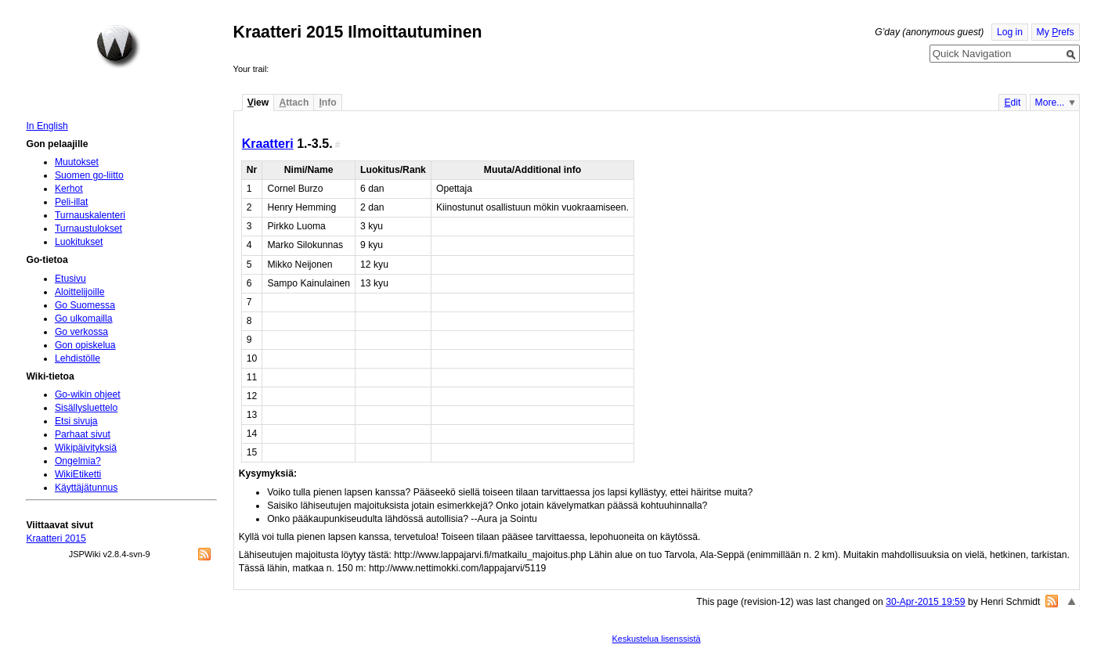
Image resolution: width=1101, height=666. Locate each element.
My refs (1055, 32)
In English (46, 126)
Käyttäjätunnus (86, 487)
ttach (294, 102)
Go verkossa (81, 331)
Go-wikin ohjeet (88, 394)
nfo (327, 102)
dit (1012, 102)
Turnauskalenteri (90, 215)
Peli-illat (71, 201)
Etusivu (70, 278)
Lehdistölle (77, 358)
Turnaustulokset (88, 228)
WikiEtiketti (78, 474)
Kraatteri (268, 143)
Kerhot (69, 188)
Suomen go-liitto (89, 175)
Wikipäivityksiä (86, 447)
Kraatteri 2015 (55, 538)
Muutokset (77, 162)
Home (118, 46)
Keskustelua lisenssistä (656, 638)
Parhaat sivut (82, 434)
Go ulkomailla (84, 318)
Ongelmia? (78, 460)
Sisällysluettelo (86, 407)
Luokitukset (79, 241)
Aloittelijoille (80, 291)
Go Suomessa (85, 305)
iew (258, 102)
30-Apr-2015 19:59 (925, 601)
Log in (1010, 32)
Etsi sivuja (76, 421)
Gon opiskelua (85, 345)
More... (1050, 102)
